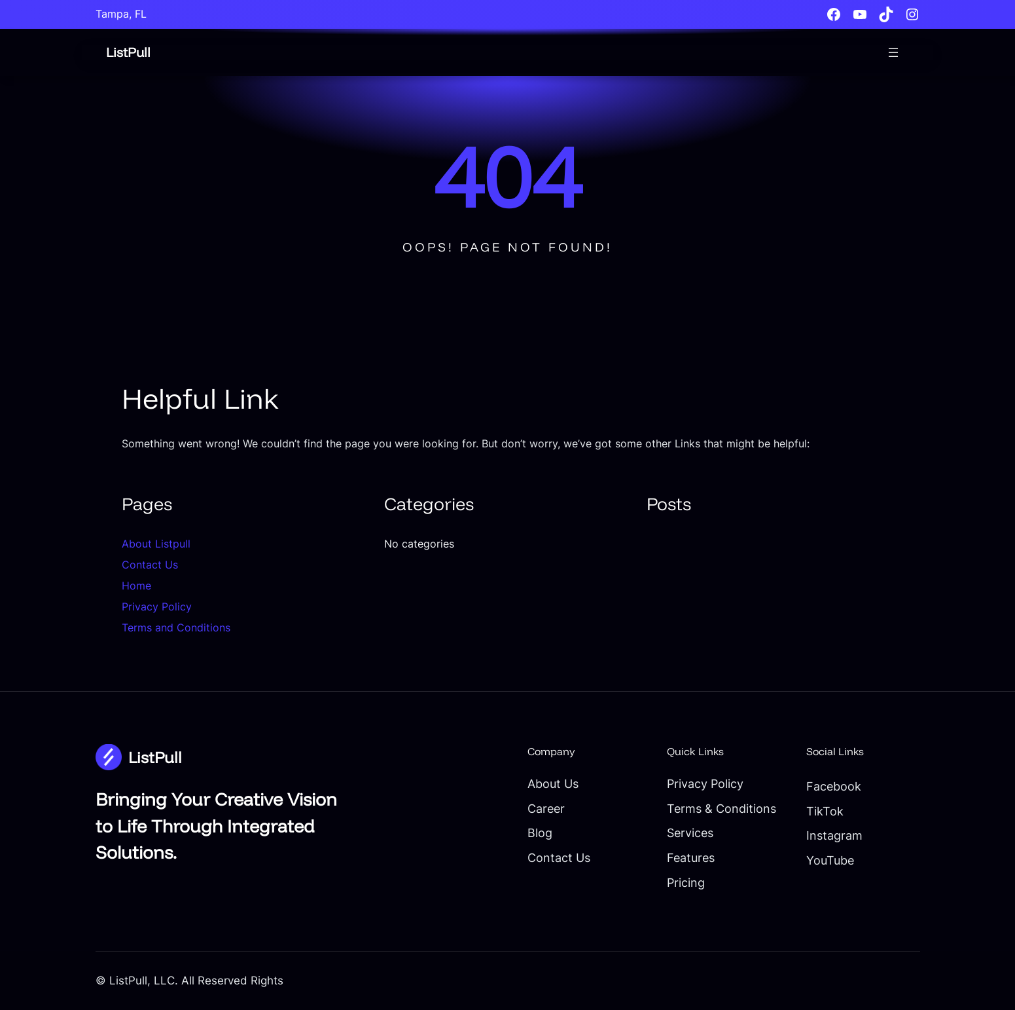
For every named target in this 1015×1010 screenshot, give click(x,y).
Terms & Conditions (701, 808)
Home (136, 585)
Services (669, 832)
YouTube (820, 860)
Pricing (664, 882)
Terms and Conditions (176, 627)
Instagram (825, 835)
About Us (520, 783)
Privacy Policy (157, 606)
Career (513, 808)
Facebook (824, 786)
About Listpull (156, 543)
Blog (506, 832)
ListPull (129, 51)
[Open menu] (893, 52)
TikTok (814, 811)
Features (669, 857)
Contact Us (150, 564)
